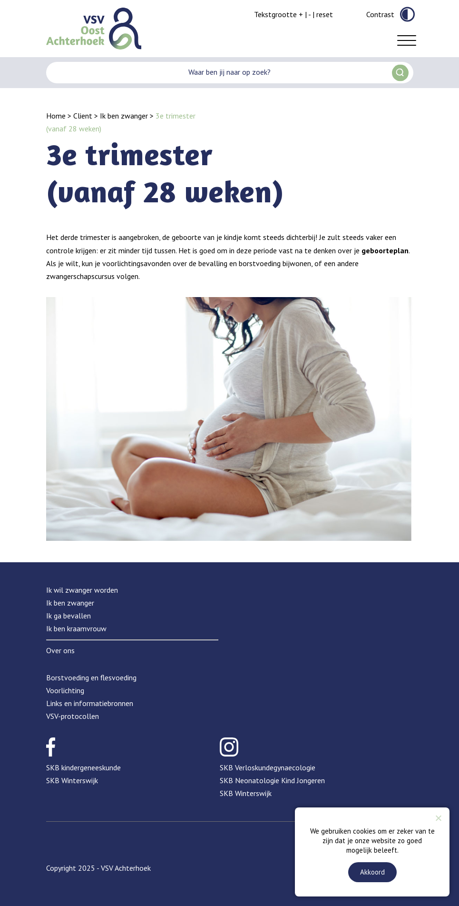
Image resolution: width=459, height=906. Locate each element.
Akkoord (372, 871)
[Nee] (438, 818)
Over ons (60, 650)
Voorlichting (65, 690)
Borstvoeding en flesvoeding (91, 677)
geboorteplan (385, 250)
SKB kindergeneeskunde (83, 767)
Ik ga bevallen (68, 615)
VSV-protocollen (72, 716)
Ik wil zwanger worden (82, 590)
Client (82, 115)
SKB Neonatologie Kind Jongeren (272, 780)
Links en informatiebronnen (89, 703)
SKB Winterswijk (72, 780)
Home (56, 115)
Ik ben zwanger (124, 115)
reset (324, 14)
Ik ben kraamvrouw (76, 628)
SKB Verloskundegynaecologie (267, 767)
